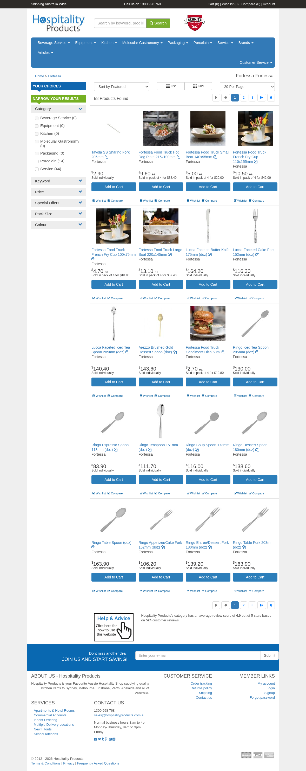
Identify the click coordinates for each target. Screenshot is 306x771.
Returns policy (201, 688)
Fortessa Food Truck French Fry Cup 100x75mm (113, 254)
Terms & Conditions (46, 763)
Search (158, 23)
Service (225, 43)
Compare (250, 4)
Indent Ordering (45, 720)
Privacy (68, 763)
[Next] (261, 97)
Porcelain (203, 43)
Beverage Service (54, 43)
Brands (246, 43)
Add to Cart (113, 187)
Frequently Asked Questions (98, 763)
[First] (216, 97)
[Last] (271, 97)
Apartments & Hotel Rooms (54, 710)
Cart (213, 4)
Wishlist (230, 4)
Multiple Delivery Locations (54, 725)
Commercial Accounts (50, 715)
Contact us (204, 697)
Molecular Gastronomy (142, 43)
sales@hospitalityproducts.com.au (119, 715)
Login (271, 688)
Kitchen (109, 43)
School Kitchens (46, 734)
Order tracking (201, 683)
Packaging (178, 43)
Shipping (205, 693)
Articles (45, 52)
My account (266, 683)
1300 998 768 (150, 4)
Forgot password (262, 697)
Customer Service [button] (256, 62)
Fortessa (54, 76)
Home (39, 76)
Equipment (85, 43)
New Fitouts (43, 729)
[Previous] (225, 97)
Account (269, 4)
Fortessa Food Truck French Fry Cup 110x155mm (249, 157)
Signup (269, 693)
